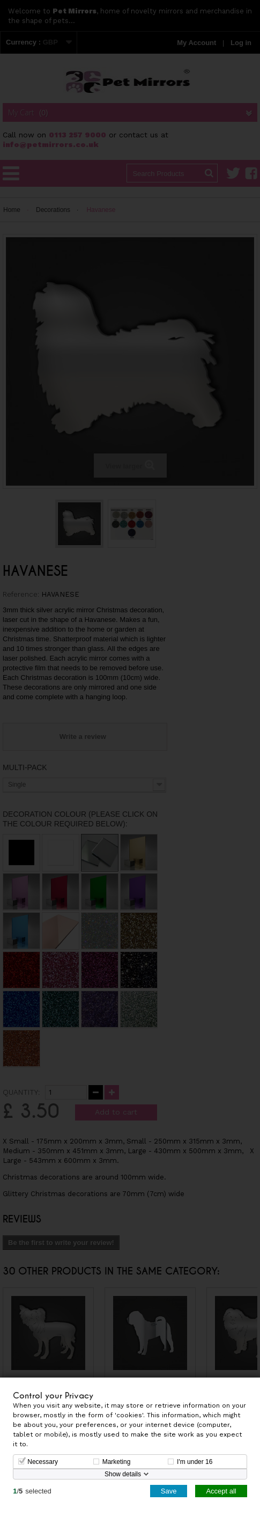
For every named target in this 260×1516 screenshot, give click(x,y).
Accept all (221, 1490)
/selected (32, 1490)
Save (169, 1490)
